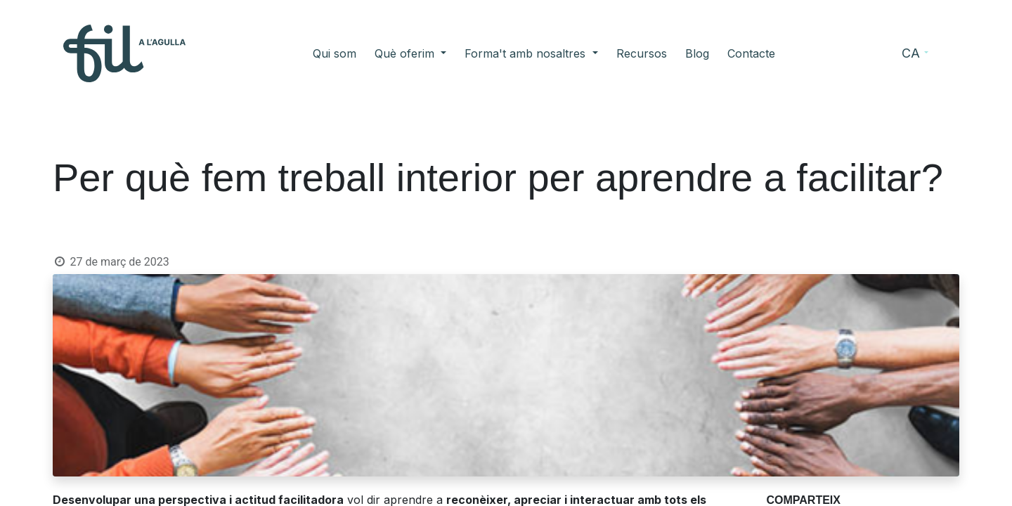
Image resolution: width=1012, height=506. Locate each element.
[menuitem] (334, 53)
